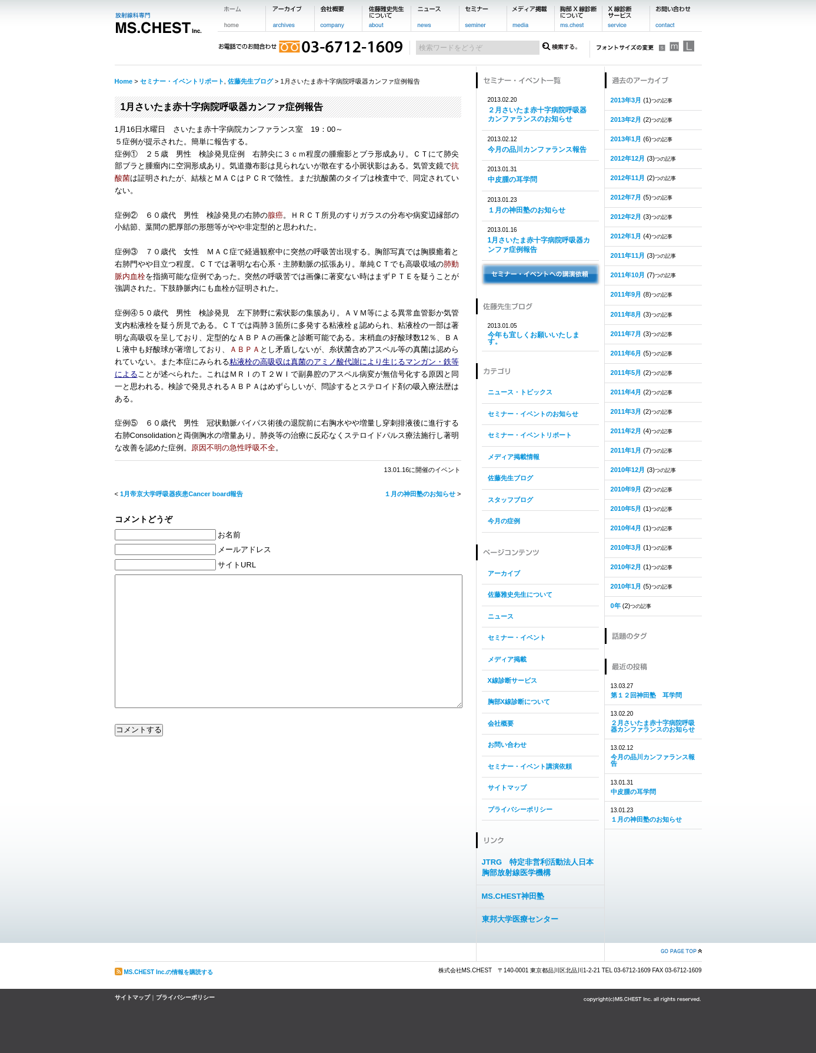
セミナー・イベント (517, 637)
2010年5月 (626, 508)
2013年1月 (626, 138)
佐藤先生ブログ (250, 81)
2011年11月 (628, 255)
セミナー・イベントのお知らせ (533, 413)
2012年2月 (626, 216)
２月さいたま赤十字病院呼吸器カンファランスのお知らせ (537, 114)
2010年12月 (628, 469)
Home (124, 81)
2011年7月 (626, 333)
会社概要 (501, 723)
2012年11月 (628, 177)
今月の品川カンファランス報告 (537, 149)
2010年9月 (626, 489)
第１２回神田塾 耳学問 (646, 695)
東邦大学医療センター (520, 919)
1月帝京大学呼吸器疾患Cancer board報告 (181, 493)
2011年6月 (626, 353)
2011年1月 (626, 450)
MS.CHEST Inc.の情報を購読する (169, 972)
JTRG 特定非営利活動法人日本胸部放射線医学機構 (538, 867)
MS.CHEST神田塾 (513, 896)
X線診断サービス (512, 680)
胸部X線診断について (519, 701)
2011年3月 (626, 411)
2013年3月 (626, 100)
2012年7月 (626, 197)
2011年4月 (626, 392)
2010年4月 (626, 528)
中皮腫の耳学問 (512, 179)
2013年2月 (626, 119)
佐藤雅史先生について (520, 594)
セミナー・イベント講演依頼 (530, 766)
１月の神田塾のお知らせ (419, 493)
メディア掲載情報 (513, 456)
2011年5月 (626, 372)
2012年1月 (626, 236)
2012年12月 (628, 158)
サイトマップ (507, 787)
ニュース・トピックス (520, 392)
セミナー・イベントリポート (182, 81)
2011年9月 (626, 294)
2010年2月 (626, 566)
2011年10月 (628, 274)
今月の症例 (504, 520)
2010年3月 (626, 547)
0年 (616, 605)
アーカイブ (504, 573)
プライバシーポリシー (520, 809)
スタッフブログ (510, 499)
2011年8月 (626, 314)
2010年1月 (626, 586)
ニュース (501, 616)
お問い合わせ (507, 744)
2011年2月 (626, 430)
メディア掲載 (507, 659)
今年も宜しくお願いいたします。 (533, 338)
